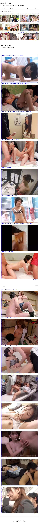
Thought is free (25, 521)
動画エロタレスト (36, 40)
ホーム (2, 11)
